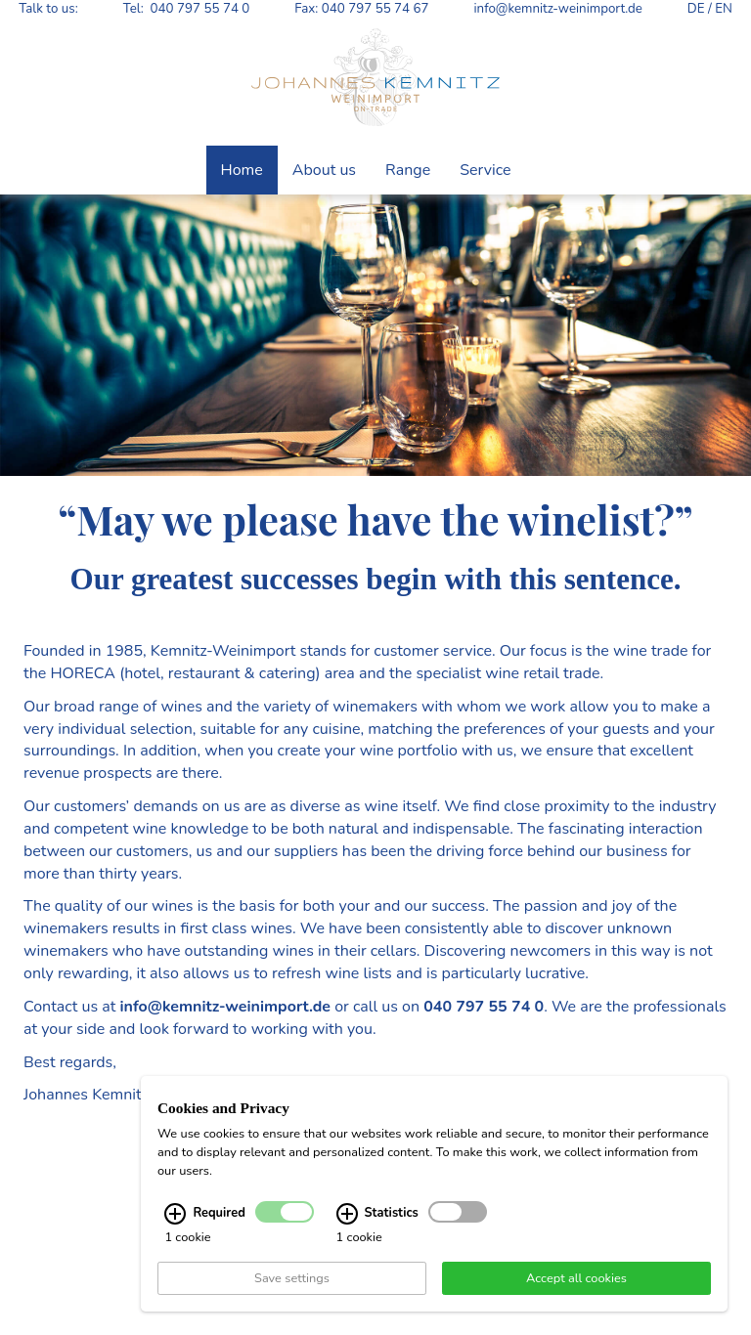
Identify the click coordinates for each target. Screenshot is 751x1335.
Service (485, 170)
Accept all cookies (576, 1280)
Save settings (292, 1280)
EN (723, 9)
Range (407, 170)
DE (696, 9)
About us (324, 170)
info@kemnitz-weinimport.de (557, 9)
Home (242, 170)
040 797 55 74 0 (200, 9)
